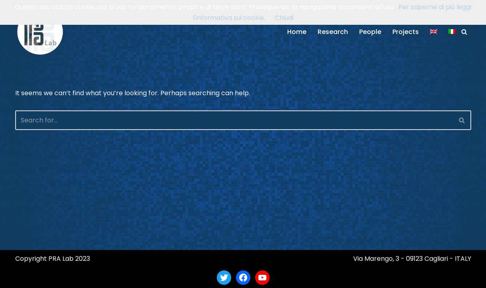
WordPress (93, 277)
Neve (23, 277)
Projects (405, 31)
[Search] (464, 32)
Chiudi (284, 17)
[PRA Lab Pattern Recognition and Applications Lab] (40, 31)
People (370, 31)
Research (333, 31)
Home (296, 31)
